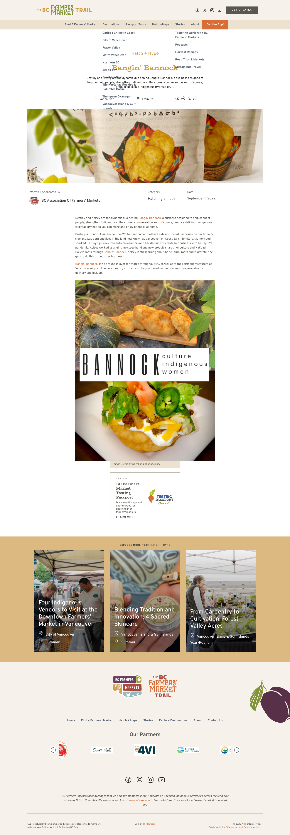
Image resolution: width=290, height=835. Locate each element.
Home (71, 721)
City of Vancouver (60, 634)
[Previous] (53, 750)
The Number (149, 824)
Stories (180, 25)
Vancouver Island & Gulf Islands (147, 634)
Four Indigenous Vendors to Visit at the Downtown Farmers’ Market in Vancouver (68, 613)
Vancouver (107, 99)
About (195, 25)
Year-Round (200, 642)
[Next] (236, 750)
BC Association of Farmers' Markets (70, 200)
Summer (52, 642)
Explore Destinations (173, 721)
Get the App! (215, 25)
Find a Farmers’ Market (97, 721)
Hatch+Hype (160, 25)
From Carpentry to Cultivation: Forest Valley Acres (214, 619)
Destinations (111, 25)
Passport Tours (136, 25)
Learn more (126, 517)
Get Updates (242, 9)
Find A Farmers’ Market (81, 25)
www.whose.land (139, 801)
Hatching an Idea (162, 198)
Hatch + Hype (145, 54)
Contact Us (215, 721)
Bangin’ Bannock (149, 218)
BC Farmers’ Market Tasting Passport (128, 490)
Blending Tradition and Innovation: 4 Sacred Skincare (144, 617)
